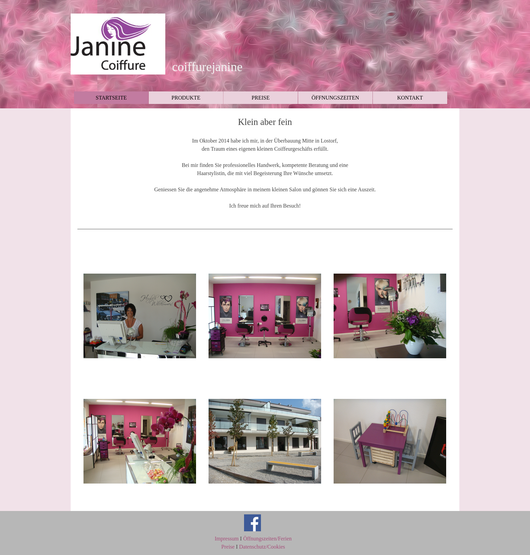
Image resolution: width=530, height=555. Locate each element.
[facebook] (252, 522)
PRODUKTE (185, 98)
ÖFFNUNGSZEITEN (335, 98)
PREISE (260, 98)
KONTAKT (410, 98)
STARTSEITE (111, 98)
